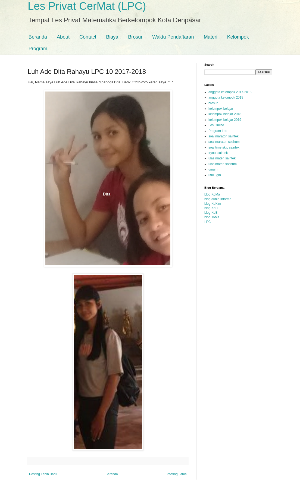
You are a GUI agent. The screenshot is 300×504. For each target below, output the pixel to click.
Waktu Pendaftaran (173, 37)
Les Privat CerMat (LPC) (87, 6)
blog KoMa (212, 194)
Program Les (217, 131)
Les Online (216, 125)
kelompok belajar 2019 (224, 120)
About (63, 37)
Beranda (38, 37)
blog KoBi (211, 213)
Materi (210, 37)
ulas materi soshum (222, 164)
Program (38, 48)
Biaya (112, 37)
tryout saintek (218, 153)
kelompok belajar (220, 109)
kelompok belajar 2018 (224, 114)
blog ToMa (211, 217)
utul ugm (214, 175)
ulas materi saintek (222, 158)
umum (212, 169)
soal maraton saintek (223, 136)
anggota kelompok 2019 (225, 97)
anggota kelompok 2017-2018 (230, 92)
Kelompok (238, 37)
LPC (207, 222)
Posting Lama (177, 474)
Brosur (135, 37)
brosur (213, 103)
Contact (87, 37)
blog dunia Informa (217, 199)
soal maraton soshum (224, 142)
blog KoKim (212, 204)
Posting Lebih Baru (43, 474)
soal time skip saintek (223, 147)
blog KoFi (211, 208)
